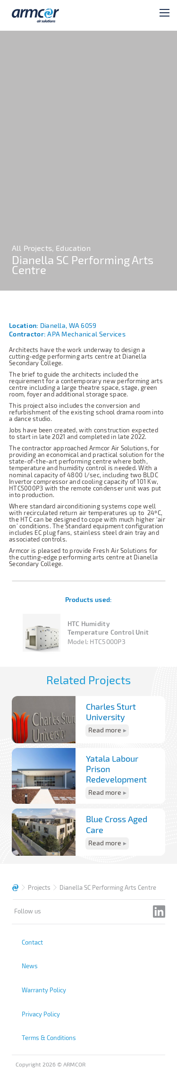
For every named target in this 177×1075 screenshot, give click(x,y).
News (30, 966)
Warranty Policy (44, 990)
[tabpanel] (88, 161)
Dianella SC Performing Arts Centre (107, 887)
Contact (32, 942)
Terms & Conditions (49, 1037)
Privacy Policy (41, 1014)
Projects (39, 887)
